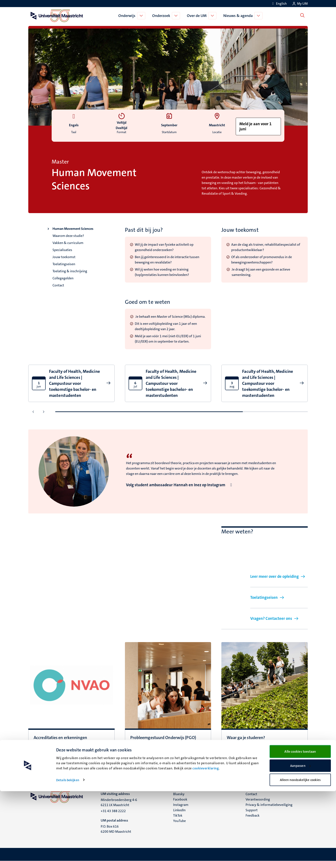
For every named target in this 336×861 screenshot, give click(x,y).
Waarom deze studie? (68, 235)
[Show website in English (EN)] (279, 3)
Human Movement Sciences (72, 228)
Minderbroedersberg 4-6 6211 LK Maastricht (119, 802)
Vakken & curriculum (67, 243)
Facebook (180, 799)
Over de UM (198, 15)
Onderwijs (127, 15)
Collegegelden (63, 278)
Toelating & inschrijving (69, 271)
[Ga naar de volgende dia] (43, 412)
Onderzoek (162, 15)
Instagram (180, 804)
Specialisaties (62, 250)
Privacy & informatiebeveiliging (269, 804)
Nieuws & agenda (239, 15)
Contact (58, 285)
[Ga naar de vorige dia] (33, 412)
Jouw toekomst (63, 257)
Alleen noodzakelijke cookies (300, 849)
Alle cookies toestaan (300, 821)
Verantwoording (258, 799)
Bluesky (178, 794)
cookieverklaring (205, 838)
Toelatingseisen (63, 264)
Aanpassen (300, 836)
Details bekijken (67, 850)
